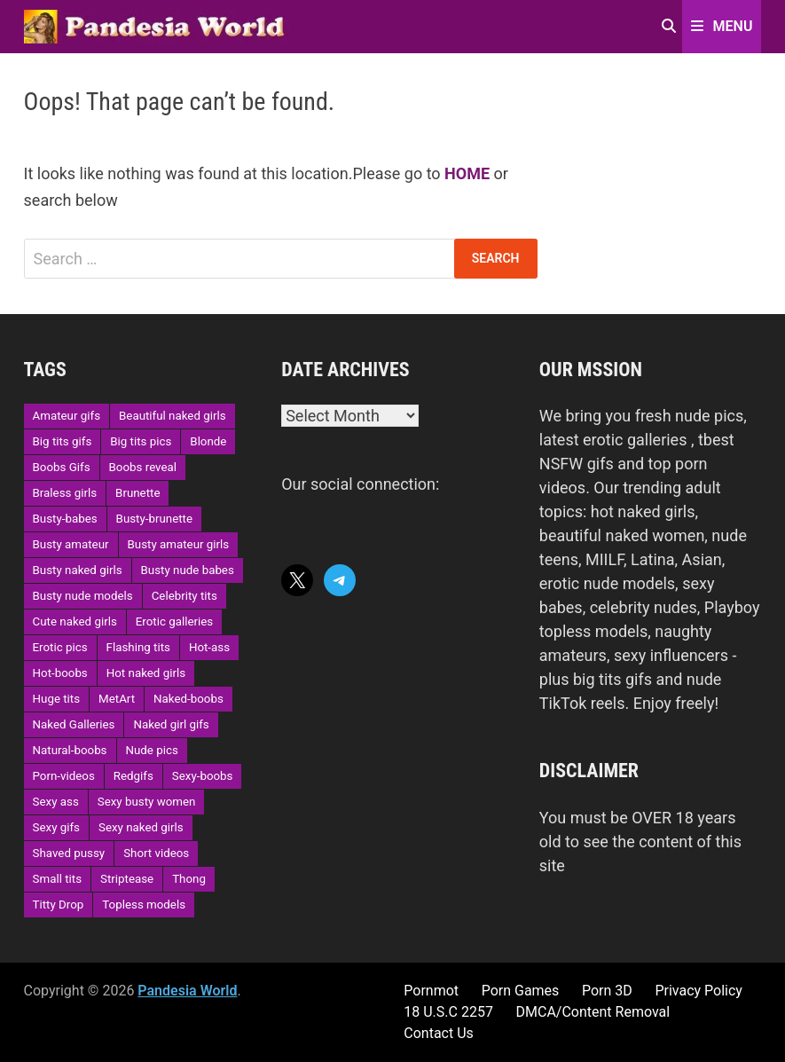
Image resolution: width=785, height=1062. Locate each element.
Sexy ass (56, 801)
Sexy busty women (147, 801)
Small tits (57, 878)
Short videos (156, 853)
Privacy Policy (698, 990)
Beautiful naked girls (172, 415)
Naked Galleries (74, 724)
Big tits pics (140, 441)
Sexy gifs (56, 827)
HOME (467, 173)
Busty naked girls (77, 570)
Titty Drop (58, 904)
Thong (189, 878)
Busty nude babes (187, 570)
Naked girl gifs (170, 724)
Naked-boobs (188, 698)
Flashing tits (138, 647)
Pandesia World (187, 990)
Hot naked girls (145, 673)
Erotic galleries (174, 621)
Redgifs (133, 776)
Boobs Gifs (61, 467)
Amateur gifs (66, 415)
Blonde (208, 441)
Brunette (137, 493)
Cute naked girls (75, 621)
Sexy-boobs (202, 776)
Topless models (143, 904)
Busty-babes (65, 518)
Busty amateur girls (179, 544)
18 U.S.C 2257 (448, 1011)
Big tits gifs (62, 441)
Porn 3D (607, 990)
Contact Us (439, 1033)
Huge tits (57, 698)
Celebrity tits (184, 595)
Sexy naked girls (141, 827)
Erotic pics (60, 647)
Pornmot (431, 990)
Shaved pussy (69, 853)
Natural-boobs (70, 750)
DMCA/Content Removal (593, 1011)
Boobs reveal (143, 467)
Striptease (126, 878)
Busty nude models (83, 595)
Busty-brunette (154, 518)
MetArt (116, 698)
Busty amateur (71, 544)
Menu (722, 26)
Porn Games (521, 990)
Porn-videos (64, 776)
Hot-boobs (60, 673)
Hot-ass (209, 647)
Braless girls (65, 493)
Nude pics (152, 750)
